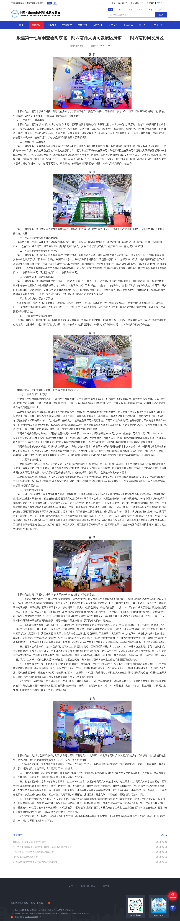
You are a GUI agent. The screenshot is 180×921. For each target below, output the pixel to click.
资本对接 (82, 25)
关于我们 (150, 3)
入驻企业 (97, 25)
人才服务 (113, 25)
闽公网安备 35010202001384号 (28, 917)
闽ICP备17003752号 (19, 913)
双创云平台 (123, 3)
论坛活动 (128, 25)
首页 (113, 3)
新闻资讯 (36, 25)
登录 (49, 3)
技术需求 (67, 25)
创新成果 (52, 25)
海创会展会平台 (137, 3)
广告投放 (160, 3)
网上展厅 (143, 25)
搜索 (161, 15)
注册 (55, 3)
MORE (164, 835)
